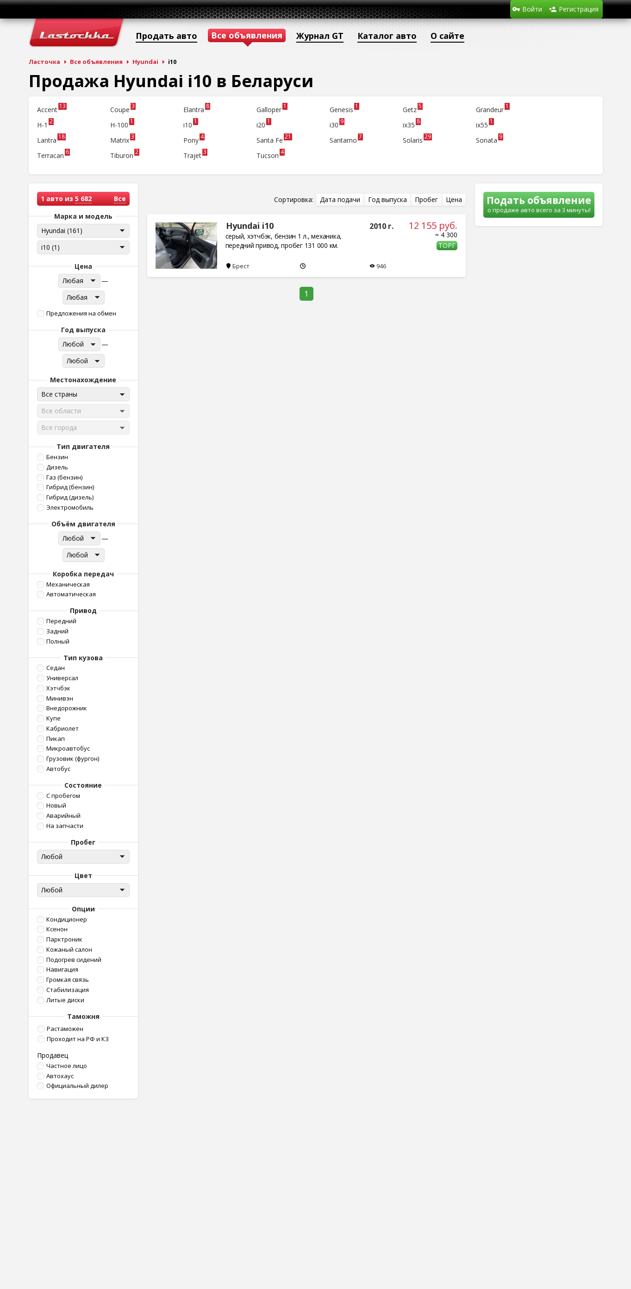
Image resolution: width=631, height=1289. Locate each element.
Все (120, 198)
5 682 (83, 198)
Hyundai (145, 61)
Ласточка (44, 61)
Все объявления (96, 61)
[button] (82, 313)
